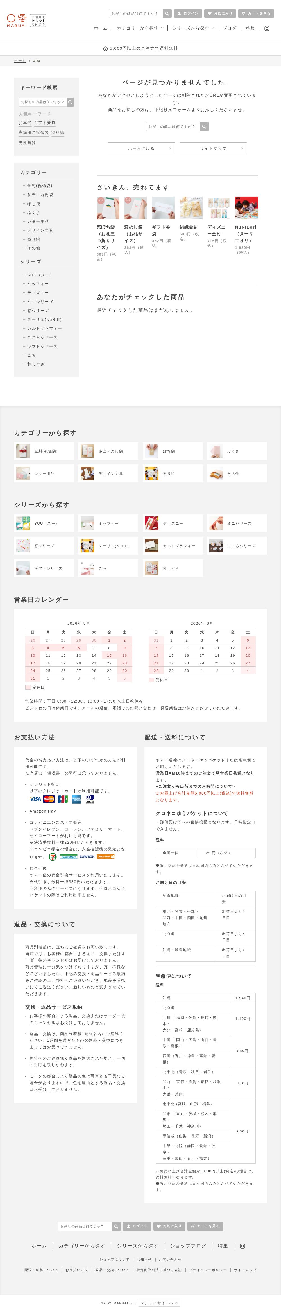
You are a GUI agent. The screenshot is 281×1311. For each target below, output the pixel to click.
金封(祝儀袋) (40, 185)
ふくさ (33, 212)
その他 (33, 248)
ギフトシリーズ (42, 346)
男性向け (27, 142)
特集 (223, 1246)
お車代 (25, 122)
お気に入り (220, 13)
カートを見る (256, 14)
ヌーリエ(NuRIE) (44, 319)
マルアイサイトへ (159, 1303)
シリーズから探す (137, 1246)
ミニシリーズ (40, 301)
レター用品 (38, 221)
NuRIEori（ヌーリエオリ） (245, 234)
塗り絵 (58, 132)
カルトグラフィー (44, 328)
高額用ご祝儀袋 (34, 132)
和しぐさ (36, 364)
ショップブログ (188, 1246)
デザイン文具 (40, 230)
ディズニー (38, 292)
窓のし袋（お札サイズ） (133, 234)
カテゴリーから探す (82, 1246)
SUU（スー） (40, 275)
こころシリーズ (42, 337)
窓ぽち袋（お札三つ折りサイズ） (106, 237)
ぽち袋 (33, 203)
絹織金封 (189, 227)
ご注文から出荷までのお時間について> (196, 786)
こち (31, 355)
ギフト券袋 (45, 122)
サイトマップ (213, 148)
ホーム (20, 61)
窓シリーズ (38, 310)
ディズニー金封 (216, 230)
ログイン (188, 13)
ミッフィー (38, 283)
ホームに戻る (141, 148)
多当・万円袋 (40, 194)
